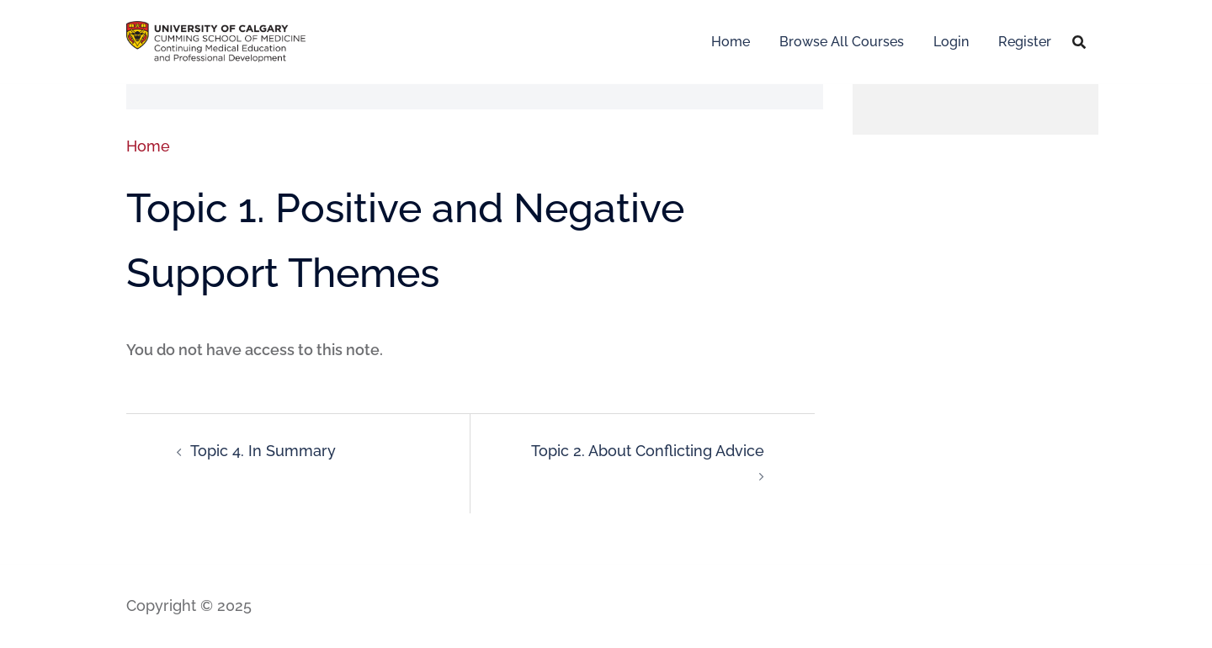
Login (951, 42)
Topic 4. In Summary (263, 450)
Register (1024, 42)
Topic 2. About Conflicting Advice (647, 450)
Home (730, 42)
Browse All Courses (841, 42)
